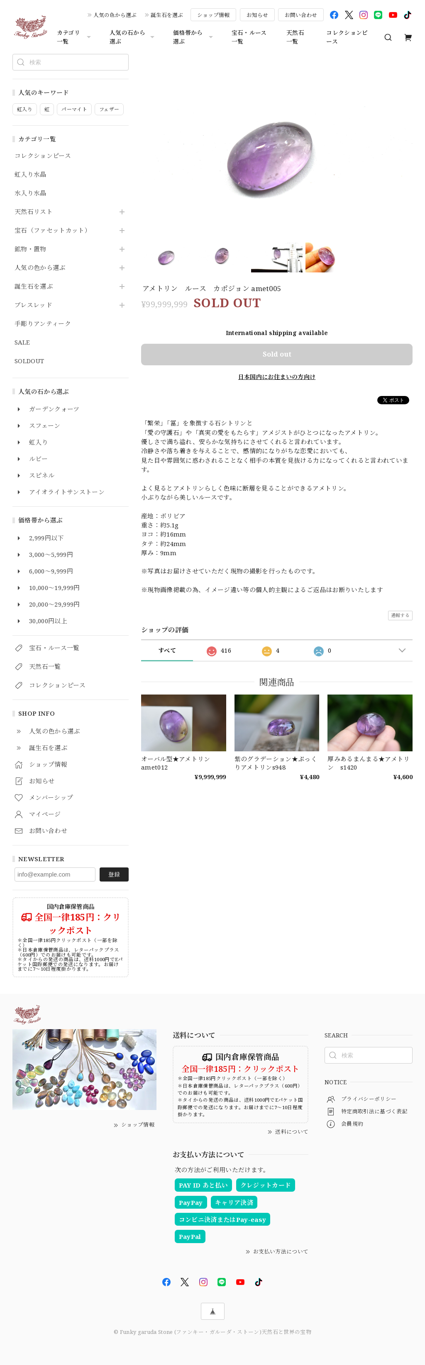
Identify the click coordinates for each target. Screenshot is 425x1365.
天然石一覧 (295, 37)
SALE (22, 342)
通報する (400, 615)
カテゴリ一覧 (75, 37)
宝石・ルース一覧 (249, 37)
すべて (167, 650)
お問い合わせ (301, 15)
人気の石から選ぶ (133, 37)
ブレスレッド (33, 305)
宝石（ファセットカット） (53, 230)
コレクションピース (347, 37)
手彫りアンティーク (43, 324)
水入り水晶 (30, 193)
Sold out (277, 354)
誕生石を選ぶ (167, 15)
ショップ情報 (213, 15)
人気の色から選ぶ (115, 15)
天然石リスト (34, 212)
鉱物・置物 (30, 249)
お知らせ (257, 15)
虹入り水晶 (30, 174)
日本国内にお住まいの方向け (276, 377)
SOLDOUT (29, 361)
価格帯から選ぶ (194, 37)
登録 (114, 874)
